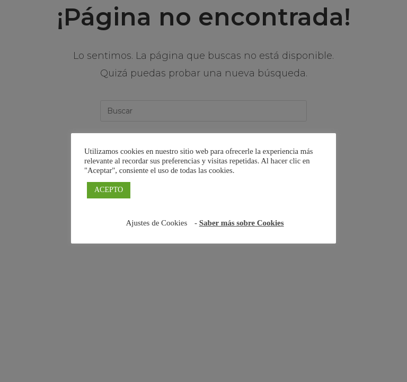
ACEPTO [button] (108, 190)
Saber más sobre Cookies (241, 223)
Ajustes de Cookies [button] (156, 223)
